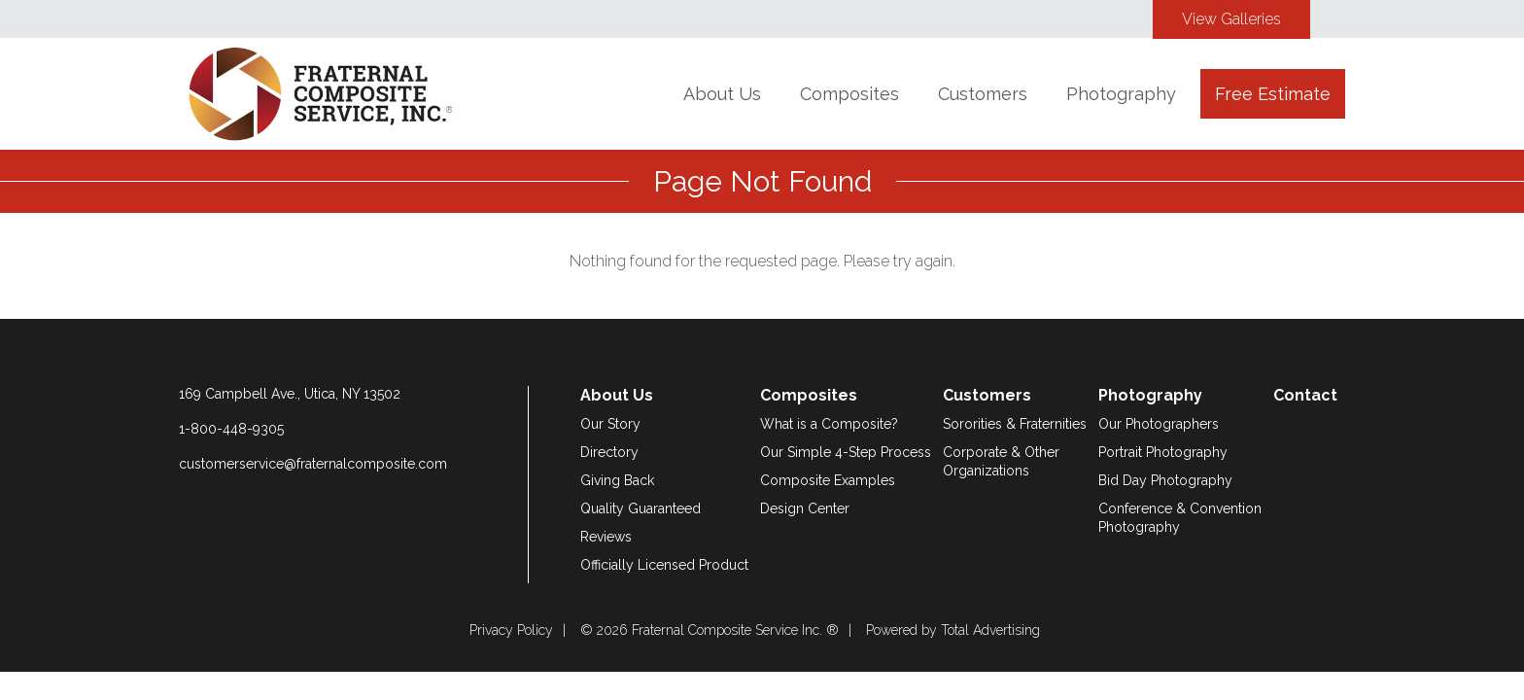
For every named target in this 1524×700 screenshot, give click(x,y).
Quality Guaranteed (640, 508)
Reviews (606, 536)
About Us (722, 94)
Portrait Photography (1163, 452)
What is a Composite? (829, 424)
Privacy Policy (511, 630)
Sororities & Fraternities (1015, 424)
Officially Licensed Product (664, 565)
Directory (609, 452)
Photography (1121, 94)
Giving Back (617, 480)
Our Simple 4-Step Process (845, 452)
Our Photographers (1158, 424)
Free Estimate (1273, 94)
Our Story (610, 424)
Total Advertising (990, 630)
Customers (982, 94)
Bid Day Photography (1165, 480)
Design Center (804, 508)
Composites (849, 94)
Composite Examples (827, 480)
